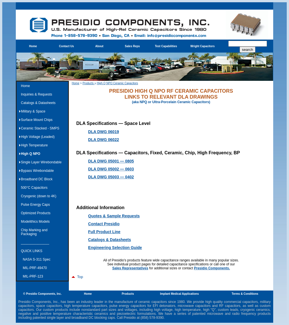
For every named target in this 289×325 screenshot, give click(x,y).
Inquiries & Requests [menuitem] (36, 94)
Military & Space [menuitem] (33, 111)
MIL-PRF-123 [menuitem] (32, 276)
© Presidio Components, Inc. (42, 293)
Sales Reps (132, 46)
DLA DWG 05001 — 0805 (111, 161)
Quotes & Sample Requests (114, 216)
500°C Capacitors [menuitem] (34, 188)
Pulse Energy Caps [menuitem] (35, 205)
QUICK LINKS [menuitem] (31, 251)
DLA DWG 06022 (103, 139)
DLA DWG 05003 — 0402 (111, 177)
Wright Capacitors (203, 46)
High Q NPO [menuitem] (30, 154)
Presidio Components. (212, 268)
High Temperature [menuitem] (34, 145)
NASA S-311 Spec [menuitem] (36, 259)
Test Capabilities (166, 46)
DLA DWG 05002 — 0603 (111, 169)
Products (88, 83)
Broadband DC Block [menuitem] (36, 179)
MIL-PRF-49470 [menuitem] (34, 268)
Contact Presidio (103, 224)
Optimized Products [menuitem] (36, 213)
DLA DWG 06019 (103, 131)
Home (33, 46)
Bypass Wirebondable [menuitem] (37, 171)
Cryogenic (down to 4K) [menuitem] (38, 196)
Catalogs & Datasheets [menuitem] (38, 103)
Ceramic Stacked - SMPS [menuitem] (40, 128)
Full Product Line (104, 231)
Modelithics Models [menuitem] (35, 222)
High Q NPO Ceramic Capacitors (117, 83)
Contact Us (66, 46)
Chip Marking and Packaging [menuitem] (34, 232)
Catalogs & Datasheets (109, 239)
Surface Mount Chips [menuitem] (36, 120)
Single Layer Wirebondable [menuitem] (41, 162)
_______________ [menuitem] (35, 242)
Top (77, 277)
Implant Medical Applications (179, 293)
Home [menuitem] (25, 86)
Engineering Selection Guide (115, 247)
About (99, 46)
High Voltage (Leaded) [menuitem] (37, 137)
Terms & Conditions (245, 293)
